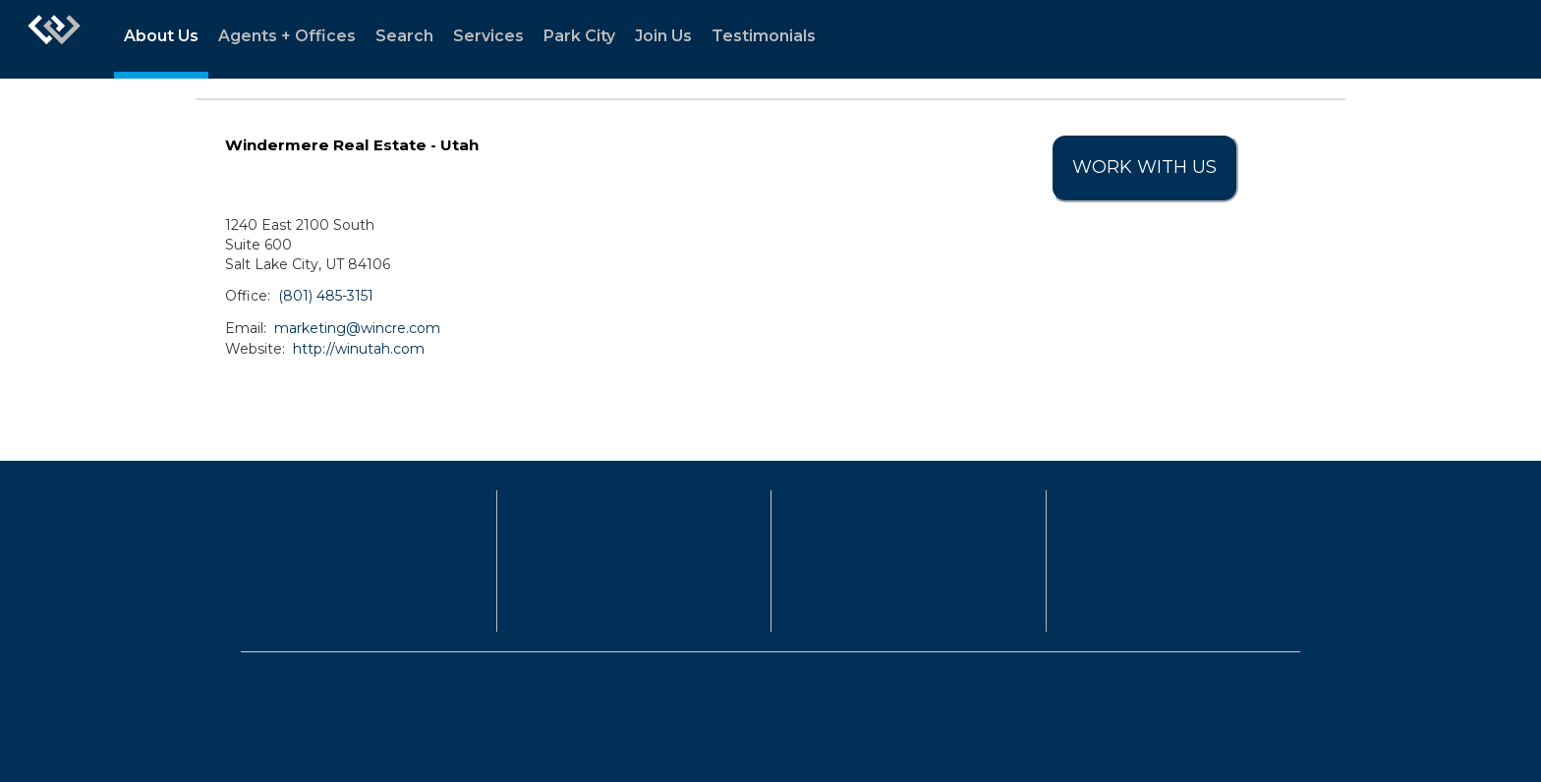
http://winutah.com (359, 349)
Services (488, 36)
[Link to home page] (54, 39)
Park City (579, 36)
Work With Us (1144, 167)
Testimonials (764, 36)
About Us (161, 36)
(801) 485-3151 (325, 296)
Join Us (663, 36)
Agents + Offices (287, 36)
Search (404, 36)
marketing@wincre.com (357, 328)
